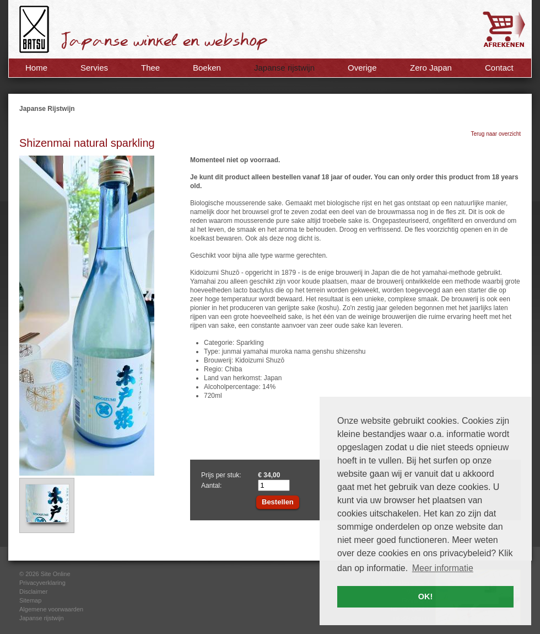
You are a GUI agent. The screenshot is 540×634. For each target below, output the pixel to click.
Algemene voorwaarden (51, 609)
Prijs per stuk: (221, 475)
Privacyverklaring (42, 582)
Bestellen (278, 502)
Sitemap (30, 600)
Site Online (56, 574)
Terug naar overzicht (496, 134)
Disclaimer (33, 591)
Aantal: (211, 485)
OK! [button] (425, 596)
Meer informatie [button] (442, 568)
